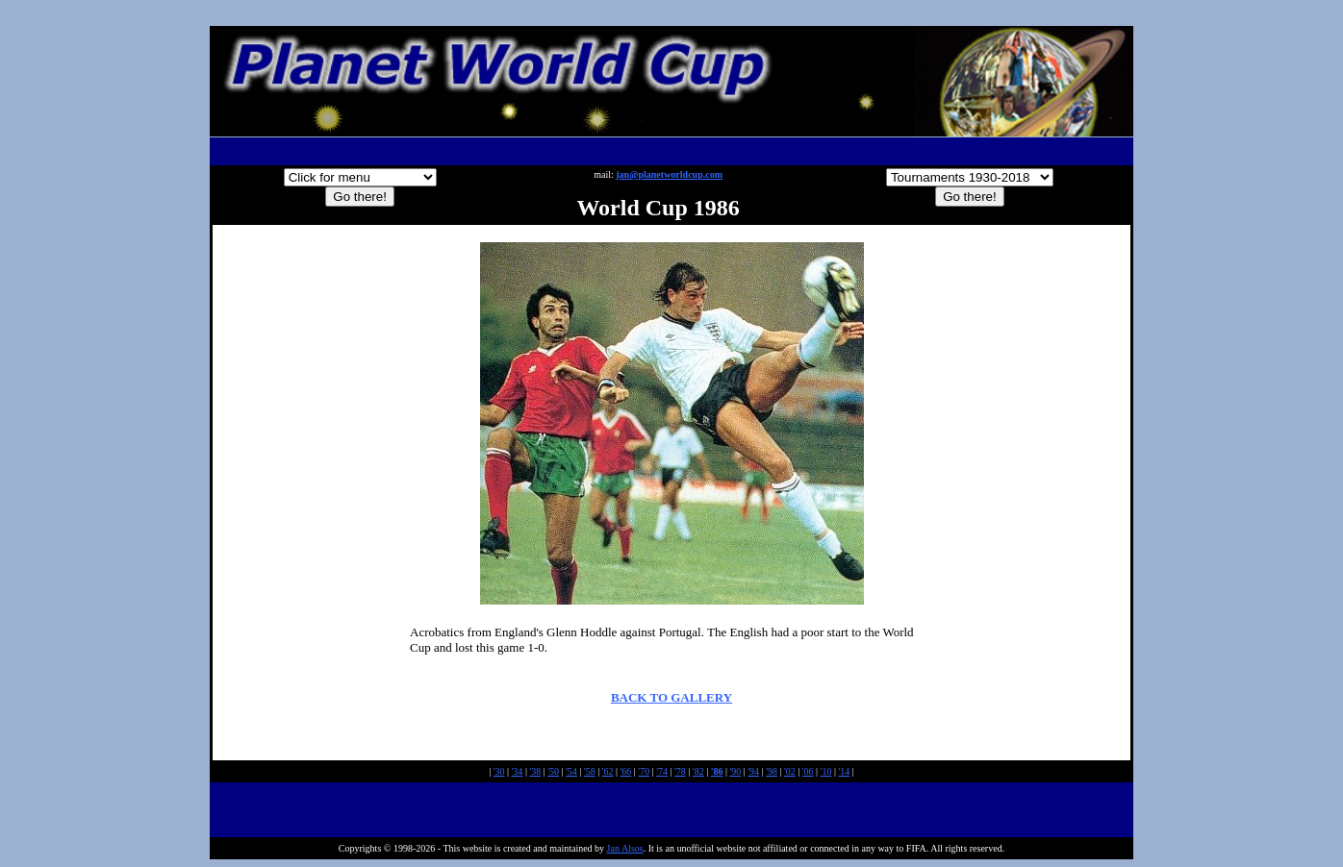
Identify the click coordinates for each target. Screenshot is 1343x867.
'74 (662, 771)
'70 (643, 771)
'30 (499, 771)
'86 (717, 771)
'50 (553, 771)
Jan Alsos (625, 848)
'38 (535, 771)
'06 (808, 771)
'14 (843, 771)
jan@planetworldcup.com (669, 174)
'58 (589, 771)
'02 (790, 771)
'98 (771, 771)
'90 (735, 771)
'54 (571, 771)
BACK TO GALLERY (671, 697)
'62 (608, 771)
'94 (753, 771)
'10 (826, 771)
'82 (698, 771)
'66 (626, 771)
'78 (680, 771)
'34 (517, 771)
